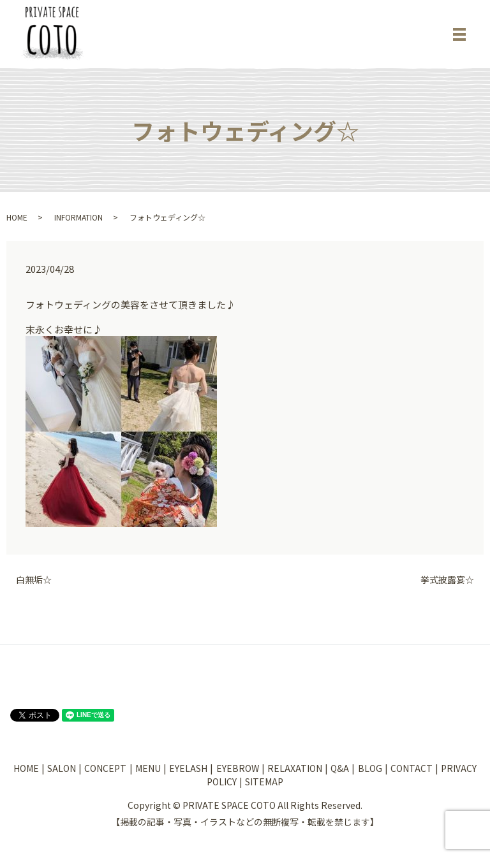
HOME (16, 217)
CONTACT (411, 768)
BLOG (370, 768)
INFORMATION (78, 217)
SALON (61, 768)
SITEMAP (264, 781)
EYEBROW (237, 768)
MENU (148, 768)
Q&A (339, 768)
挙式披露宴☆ (447, 580)
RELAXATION (294, 768)
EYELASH (188, 768)
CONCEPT (105, 768)
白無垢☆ (34, 580)
